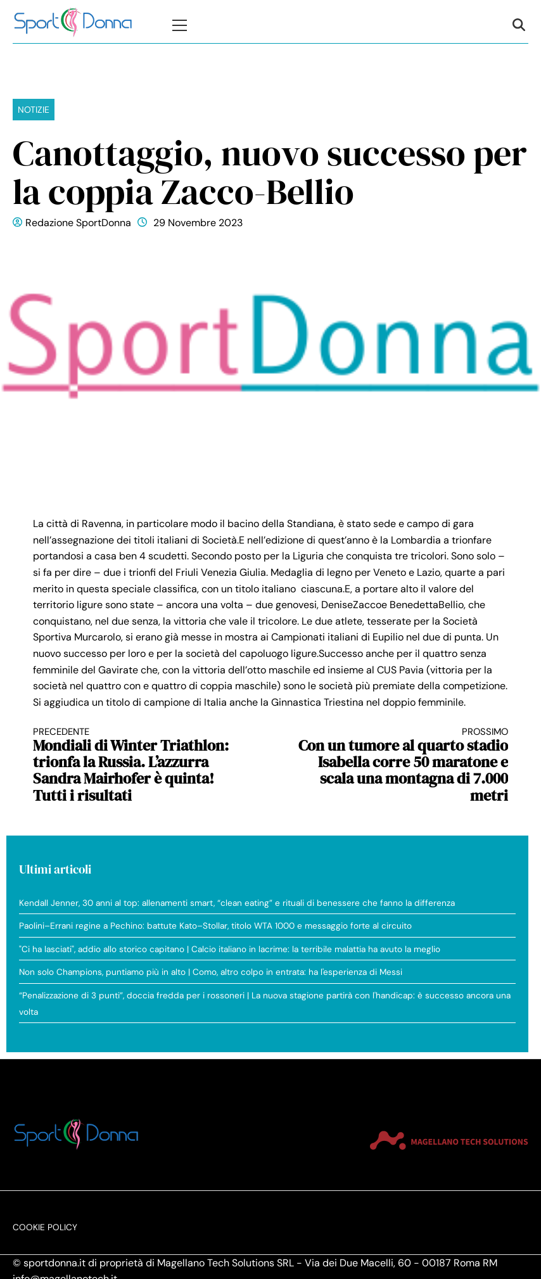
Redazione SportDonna (78, 222)
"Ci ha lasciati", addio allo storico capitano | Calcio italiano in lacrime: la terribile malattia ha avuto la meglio (229, 949)
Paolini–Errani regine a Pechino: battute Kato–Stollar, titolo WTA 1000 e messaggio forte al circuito (215, 925)
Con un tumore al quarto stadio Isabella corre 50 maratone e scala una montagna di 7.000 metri (402, 765)
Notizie (33, 109)
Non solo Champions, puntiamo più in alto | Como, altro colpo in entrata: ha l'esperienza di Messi (210, 972)
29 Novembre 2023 (198, 222)
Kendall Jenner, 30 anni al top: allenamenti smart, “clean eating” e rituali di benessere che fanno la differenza (237, 903)
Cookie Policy (45, 1227)
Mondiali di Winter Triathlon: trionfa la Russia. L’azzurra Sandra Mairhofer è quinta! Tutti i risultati (140, 765)
